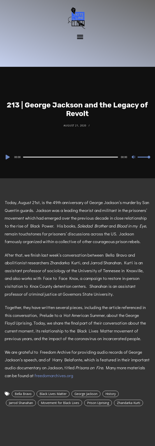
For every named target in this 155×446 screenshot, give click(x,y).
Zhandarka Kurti (128, 403)
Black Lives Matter (53, 394)
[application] (77, 156)
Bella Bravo (23, 394)
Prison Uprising (98, 403)
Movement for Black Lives (60, 403)
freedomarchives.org (54, 375)
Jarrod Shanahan (21, 403)
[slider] (70, 157)
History (110, 394)
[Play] (7, 157)
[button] (80, 37)
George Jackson (85, 394)
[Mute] (134, 157)
